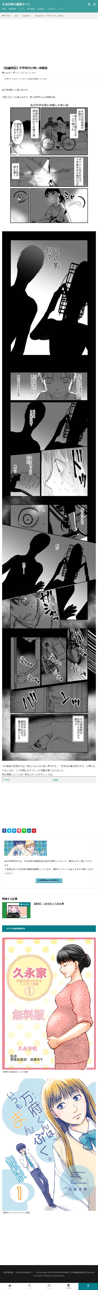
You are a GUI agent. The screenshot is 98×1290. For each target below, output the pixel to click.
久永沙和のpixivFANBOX (48, 880)
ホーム (10, 1286)
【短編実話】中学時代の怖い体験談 (49, 16)
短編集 (55, 780)
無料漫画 (12, 9)
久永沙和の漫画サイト (16, 4)
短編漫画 (26, 16)
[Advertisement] (49, 44)
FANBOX (51, 9)
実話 (22, 73)
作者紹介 (41, 9)
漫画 (16, 16)
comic (17, 73)
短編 (33, 73)
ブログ (21, 9)
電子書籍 (31, 9)
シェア (29, 1286)
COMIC (7, 780)
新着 (4, 9)
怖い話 (28, 73)
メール (61, 9)
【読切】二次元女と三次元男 (48, 903)
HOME (7, 16)
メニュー (49, 1286)
